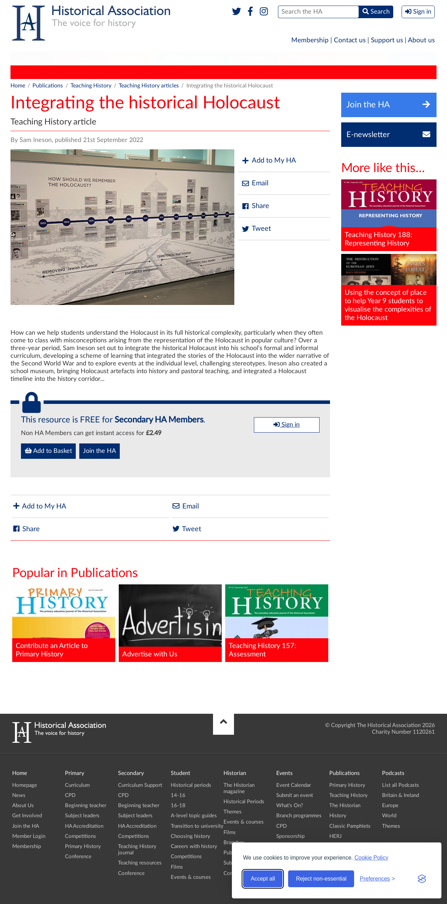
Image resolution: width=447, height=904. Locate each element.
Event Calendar (293, 785)
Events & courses (191, 877)
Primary (32, 58)
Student (131, 58)
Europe (390, 805)
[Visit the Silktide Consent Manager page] (421, 878)
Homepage (24, 785)
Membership (310, 40)
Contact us (350, 40)
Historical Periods (244, 801)
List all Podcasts (400, 785)
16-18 (178, 805)
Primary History (33, 72)
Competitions (80, 836)
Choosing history (190, 836)
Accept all (263, 879)
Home (17, 85)
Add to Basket (48, 450)
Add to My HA (268, 160)
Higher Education (191, 58)
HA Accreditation (84, 826)
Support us (387, 40)
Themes (233, 811)
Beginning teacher (85, 805)
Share (255, 206)
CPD (70, 795)
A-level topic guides (194, 815)
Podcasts (362, 58)
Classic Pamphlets (209, 72)
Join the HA (99, 451)
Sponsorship (290, 836)
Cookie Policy (371, 858)
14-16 (178, 795)
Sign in (286, 424)
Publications (308, 58)
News (18, 795)
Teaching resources (140, 863)
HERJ (248, 72)
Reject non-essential (321, 879)
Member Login (28, 836)
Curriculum (77, 785)
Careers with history (194, 846)
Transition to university (197, 826)
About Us (23, 805)
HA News (276, 72)
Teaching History (83, 72)
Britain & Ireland (400, 795)
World (389, 815)
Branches (411, 58)
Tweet (256, 229)
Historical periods (191, 785)
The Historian (131, 72)
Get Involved (27, 815)
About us (421, 40)
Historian (254, 58)
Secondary (82, 58)
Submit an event (294, 795)
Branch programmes (299, 815)
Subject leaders (82, 815)
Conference (78, 856)
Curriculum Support (140, 785)
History (167, 72)
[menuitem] (32, 58)
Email (255, 183)
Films (177, 867)
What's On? (289, 805)
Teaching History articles (149, 85)
